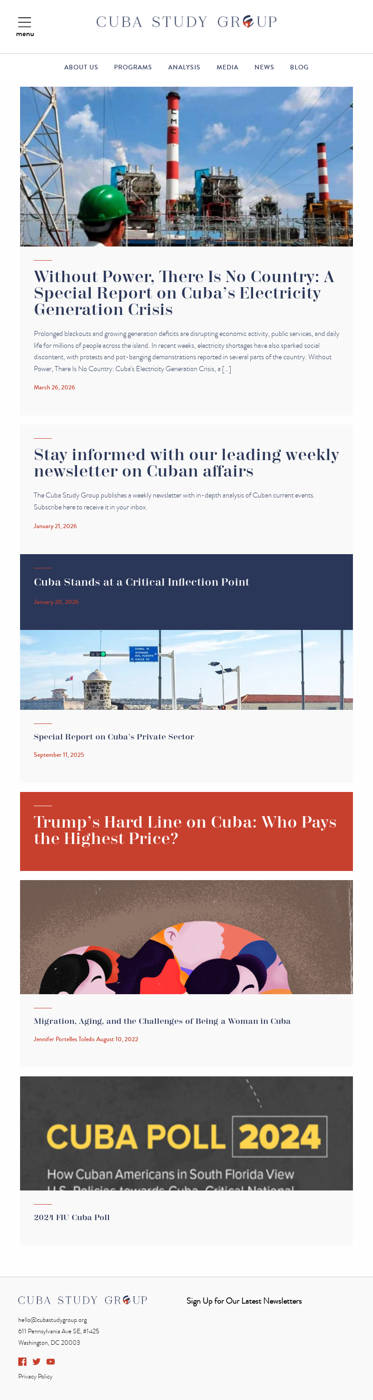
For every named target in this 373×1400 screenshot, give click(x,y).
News (264, 67)
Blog (299, 67)
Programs (133, 67)
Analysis (184, 67)
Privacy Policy (35, 1376)
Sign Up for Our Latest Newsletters (244, 1301)
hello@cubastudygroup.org (52, 1320)
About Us (81, 67)
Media (227, 67)
